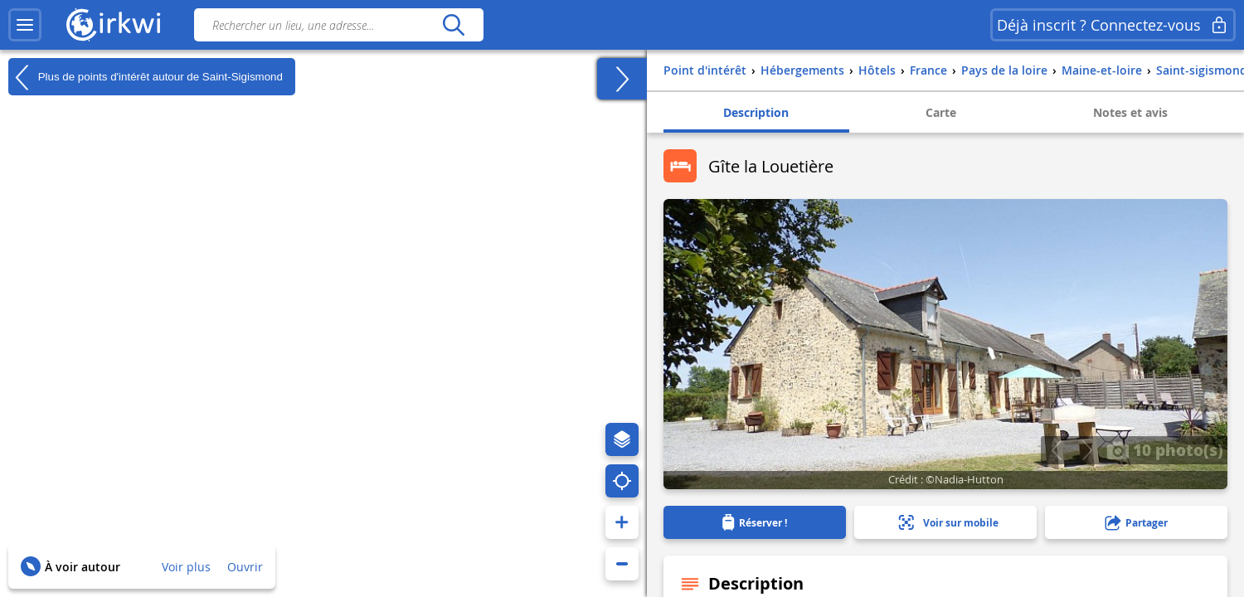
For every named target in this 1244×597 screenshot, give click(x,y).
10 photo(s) (1164, 449)
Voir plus (186, 567)
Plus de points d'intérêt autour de (145, 77)
